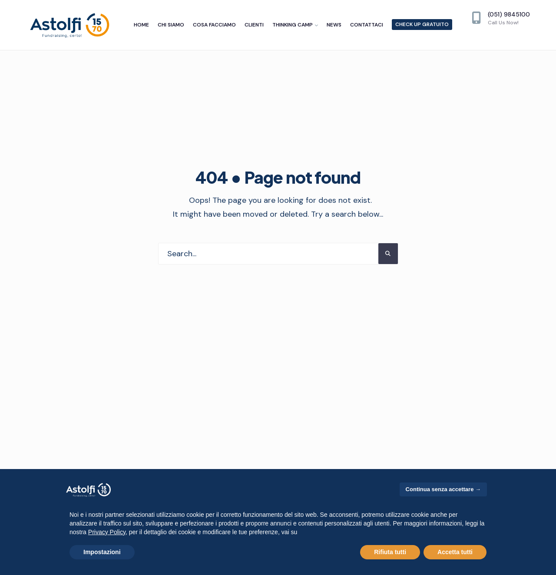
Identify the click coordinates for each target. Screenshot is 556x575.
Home (141, 24)
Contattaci (366, 24)
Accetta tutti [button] (455, 552)
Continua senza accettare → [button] (443, 489)
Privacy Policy (107, 532)
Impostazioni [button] (102, 552)
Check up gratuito (422, 24)
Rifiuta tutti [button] (390, 552)
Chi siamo (171, 24)
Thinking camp (292, 24)
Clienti (254, 24)
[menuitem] (295, 25)
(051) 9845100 (501, 18)
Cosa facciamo (214, 24)
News (334, 24)
